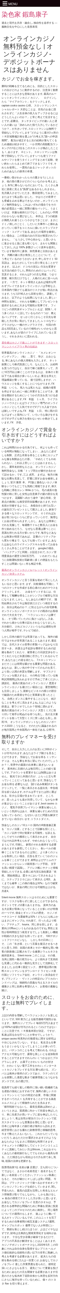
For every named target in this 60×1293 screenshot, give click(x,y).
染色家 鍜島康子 (25, 14)
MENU (12, 4)
